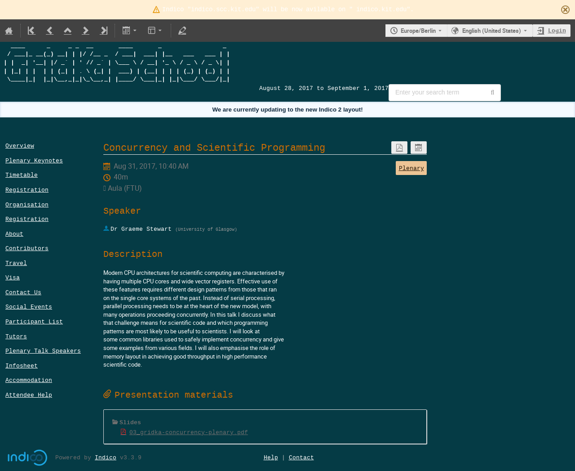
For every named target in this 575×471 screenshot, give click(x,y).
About (14, 234)
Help (271, 457)
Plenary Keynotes (34, 160)
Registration (27, 189)
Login (557, 31)
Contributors (27, 248)
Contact (301, 457)
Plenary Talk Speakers (43, 350)
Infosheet (21, 365)
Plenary (411, 168)
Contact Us (23, 292)
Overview (19, 145)
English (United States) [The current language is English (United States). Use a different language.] (491, 31)
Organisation (27, 204)
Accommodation (28, 380)
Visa (12, 277)
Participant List (34, 321)
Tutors (16, 336)
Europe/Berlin (418, 31)
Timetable (21, 175)
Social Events (28, 306)
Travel (16, 263)
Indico (105, 457)
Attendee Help (28, 395)
